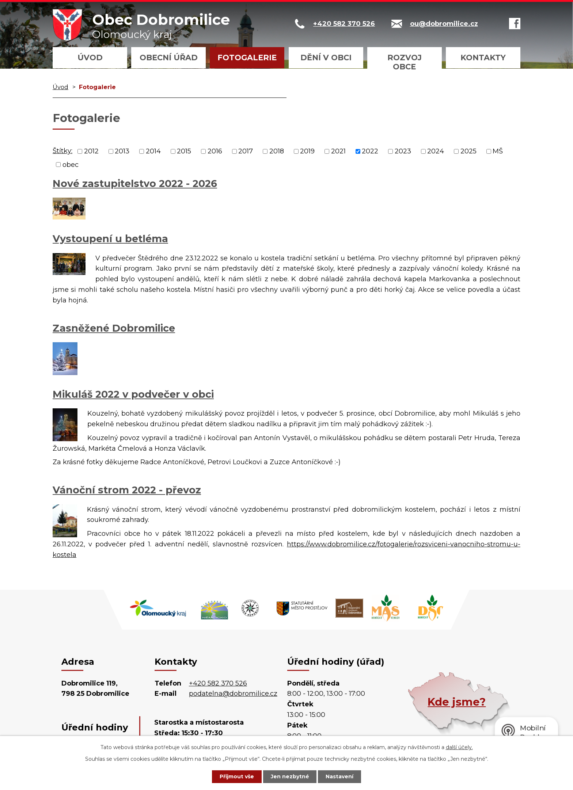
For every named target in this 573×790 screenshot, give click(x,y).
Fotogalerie (247, 57)
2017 (245, 151)
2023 (403, 151)
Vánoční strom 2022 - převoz (127, 490)
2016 (215, 151)
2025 (468, 151)
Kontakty (483, 57)
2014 (153, 151)
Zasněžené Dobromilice (114, 328)
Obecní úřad (169, 57)
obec (70, 164)
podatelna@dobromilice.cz (233, 694)
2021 (338, 151)
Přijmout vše (237, 776)
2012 (91, 151)
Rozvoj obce (404, 62)
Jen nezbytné (290, 776)
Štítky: (62, 151)
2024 (435, 151)
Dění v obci (326, 57)
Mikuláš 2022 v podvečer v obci (133, 394)
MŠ (498, 151)
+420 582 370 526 (218, 683)
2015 (184, 151)
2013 (122, 151)
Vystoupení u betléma (110, 239)
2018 (276, 151)
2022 (370, 151)
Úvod (90, 57)
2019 (307, 151)
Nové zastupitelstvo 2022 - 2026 (135, 184)
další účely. (459, 747)
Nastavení (340, 776)
